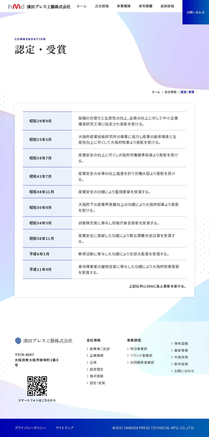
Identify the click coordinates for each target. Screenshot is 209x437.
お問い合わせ (196, 12)
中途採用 (181, 357)
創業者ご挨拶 (100, 348)
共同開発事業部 (142, 362)
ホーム (82, 6)
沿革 (93, 362)
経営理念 (96, 369)
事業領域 (123, 6)
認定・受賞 (97, 382)
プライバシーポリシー (31, 427)
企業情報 (96, 355)
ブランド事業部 (141, 355)
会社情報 (102, 6)
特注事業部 (138, 348)
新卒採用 (181, 363)
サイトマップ (65, 427)
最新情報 (167, 6)
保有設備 (145, 6)
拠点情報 (96, 375)
